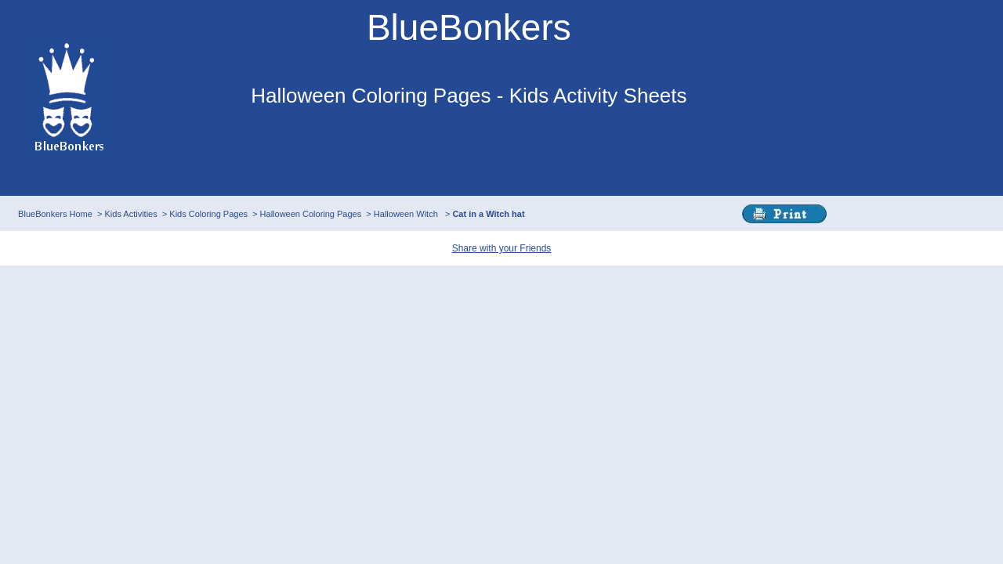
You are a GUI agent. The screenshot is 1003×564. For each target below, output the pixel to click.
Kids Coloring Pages (208, 214)
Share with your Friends (502, 248)
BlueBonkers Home (55, 214)
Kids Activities (130, 214)
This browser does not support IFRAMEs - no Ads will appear (469, 155)
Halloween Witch (407, 214)
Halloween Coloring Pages (311, 214)
